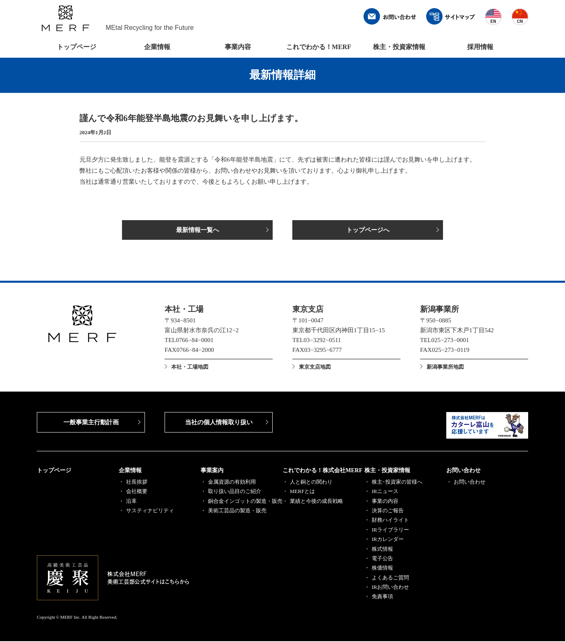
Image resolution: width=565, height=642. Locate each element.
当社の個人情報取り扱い (219, 423)
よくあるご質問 (390, 578)
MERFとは (302, 492)
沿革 (131, 502)
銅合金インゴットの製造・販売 (245, 502)
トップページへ (367, 230)
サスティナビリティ (150, 511)
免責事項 (382, 597)
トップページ (76, 46)
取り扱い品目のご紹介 (234, 492)
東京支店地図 (315, 367)
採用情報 (480, 46)
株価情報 (382, 568)
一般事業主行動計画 (91, 423)
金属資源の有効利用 (232, 483)
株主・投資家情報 (399, 46)
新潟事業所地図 (445, 367)
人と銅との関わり (311, 483)
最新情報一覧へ (197, 230)
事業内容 (238, 46)
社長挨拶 (136, 483)
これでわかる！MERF (318, 46)
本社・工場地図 (189, 367)
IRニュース (385, 492)
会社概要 (136, 492)
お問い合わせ (463, 471)
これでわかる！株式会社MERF (322, 471)
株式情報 (382, 550)
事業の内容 (385, 502)
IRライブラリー (390, 530)
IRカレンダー (388, 540)
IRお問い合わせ (390, 588)
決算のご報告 (388, 511)
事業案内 (212, 471)
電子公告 (382, 559)
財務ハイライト (390, 521)
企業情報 (157, 46)
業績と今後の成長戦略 (316, 502)
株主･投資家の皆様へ (397, 483)
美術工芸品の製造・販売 (237, 511)
